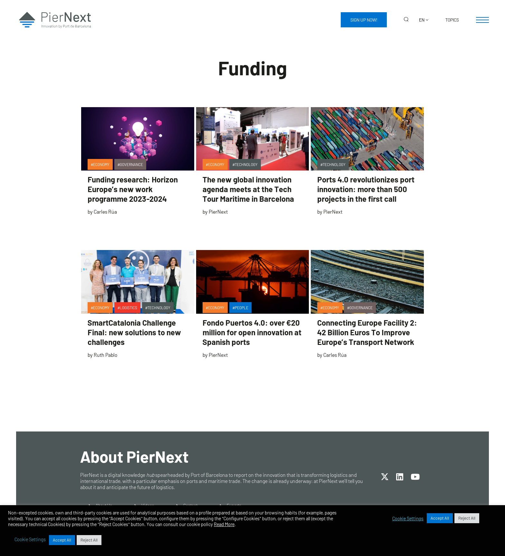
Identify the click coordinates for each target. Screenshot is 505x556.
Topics (452, 20)
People (241, 307)
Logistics (128, 307)
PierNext (218, 211)
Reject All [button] (466, 518)
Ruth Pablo (105, 355)
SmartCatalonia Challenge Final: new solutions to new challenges (134, 332)
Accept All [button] (440, 518)
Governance (131, 164)
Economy (101, 164)
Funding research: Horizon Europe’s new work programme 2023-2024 (133, 189)
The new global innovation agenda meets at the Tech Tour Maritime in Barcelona (248, 189)
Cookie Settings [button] (408, 518)
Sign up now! (363, 20)
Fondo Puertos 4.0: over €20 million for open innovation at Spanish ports (252, 332)
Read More (224, 524)
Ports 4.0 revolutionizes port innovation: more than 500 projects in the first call (365, 189)
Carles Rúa (105, 211)
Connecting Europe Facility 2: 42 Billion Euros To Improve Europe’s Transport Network (367, 332)
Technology (246, 164)
